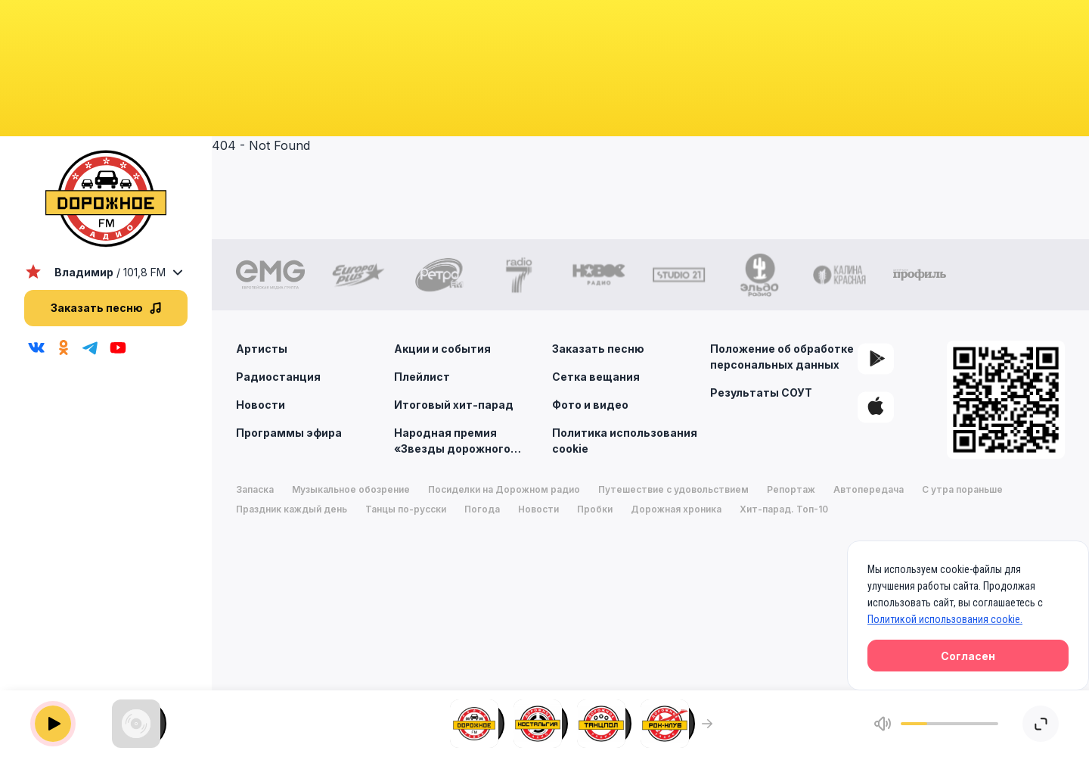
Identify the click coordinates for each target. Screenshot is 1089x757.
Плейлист (422, 376)
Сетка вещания (596, 376)
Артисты (261, 348)
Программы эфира (289, 432)
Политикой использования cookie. (944, 619)
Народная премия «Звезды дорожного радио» (467, 440)
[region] (106, 458)
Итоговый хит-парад (453, 404)
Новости (260, 404)
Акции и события (442, 348)
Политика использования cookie (624, 440)
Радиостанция (278, 376)
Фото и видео (590, 404)
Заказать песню (598, 348)
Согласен (968, 656)
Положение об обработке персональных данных (782, 356)
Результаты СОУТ (761, 392)
